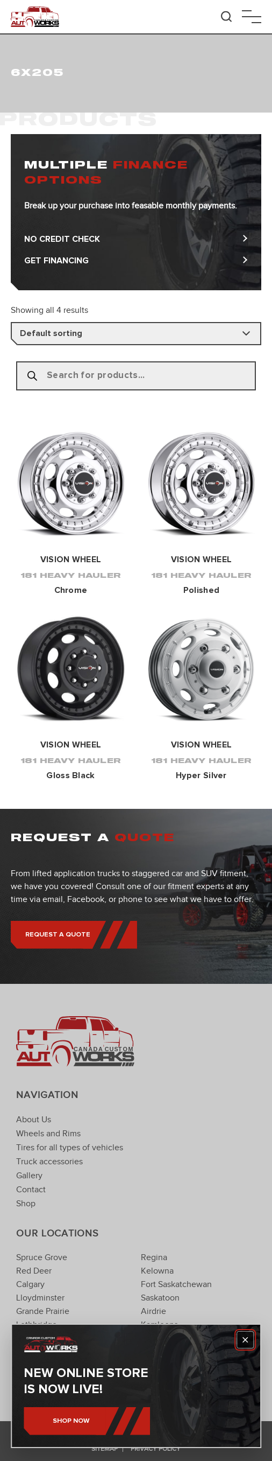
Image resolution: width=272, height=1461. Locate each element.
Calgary (30, 1284)
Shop (25, 1203)
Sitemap (104, 1448)
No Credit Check (136, 239)
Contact (31, 1189)
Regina (154, 1257)
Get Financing (136, 260)
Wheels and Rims (48, 1133)
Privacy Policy (156, 1448)
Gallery (29, 1175)
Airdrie (153, 1311)
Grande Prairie (42, 1311)
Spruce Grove (41, 1257)
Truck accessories (49, 1161)
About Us (33, 1119)
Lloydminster (40, 1298)
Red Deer (34, 1271)
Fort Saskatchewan (176, 1284)
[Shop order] (136, 333)
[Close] (245, 1339)
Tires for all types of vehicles (69, 1147)
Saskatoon (160, 1298)
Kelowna (157, 1271)
